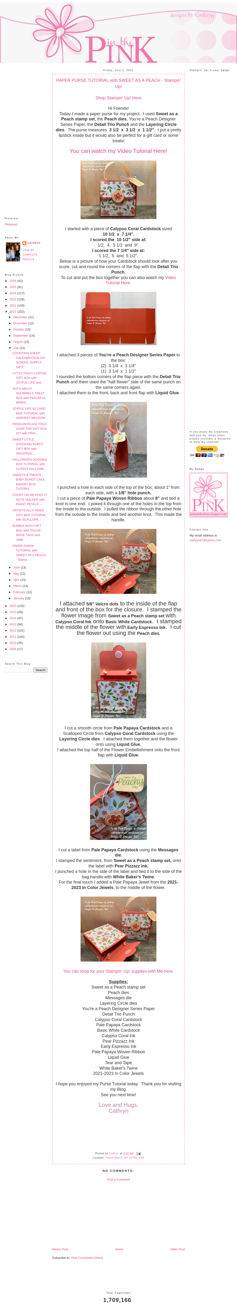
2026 (13, 281)
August (18, 342)
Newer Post (60, 1249)
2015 (13, 612)
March (18, 586)
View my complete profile (30, 255)
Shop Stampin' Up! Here (118, 98)
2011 (13, 636)
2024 (13, 293)
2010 (13, 643)
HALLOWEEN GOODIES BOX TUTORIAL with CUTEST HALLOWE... (29, 464)
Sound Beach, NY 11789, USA (124, 1157)
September (21, 335)
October (19, 329)
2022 (13, 305)
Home (119, 1249)
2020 (13, 606)
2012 (13, 630)
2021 (13, 311)
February (20, 592)
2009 (13, 649)
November (20, 323)
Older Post (177, 1249)
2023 (13, 299)
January (19, 598)
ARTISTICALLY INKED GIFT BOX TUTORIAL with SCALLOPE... (29, 515)
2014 (13, 618)
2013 (13, 624)
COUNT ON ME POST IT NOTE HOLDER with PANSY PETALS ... (29, 499)
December (20, 317)
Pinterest (11, 224)
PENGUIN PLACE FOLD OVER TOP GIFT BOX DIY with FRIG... (29, 428)
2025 (13, 287)
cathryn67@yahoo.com (205, 540)
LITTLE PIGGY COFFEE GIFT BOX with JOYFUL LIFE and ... (29, 377)
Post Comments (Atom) (87, 1258)
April (16, 580)
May (16, 573)
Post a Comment (118, 1179)
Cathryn (34, 243)
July (16, 348)
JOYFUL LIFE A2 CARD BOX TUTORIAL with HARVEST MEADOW (29, 413)
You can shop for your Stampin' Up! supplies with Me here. (118, 971)
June (17, 567)
